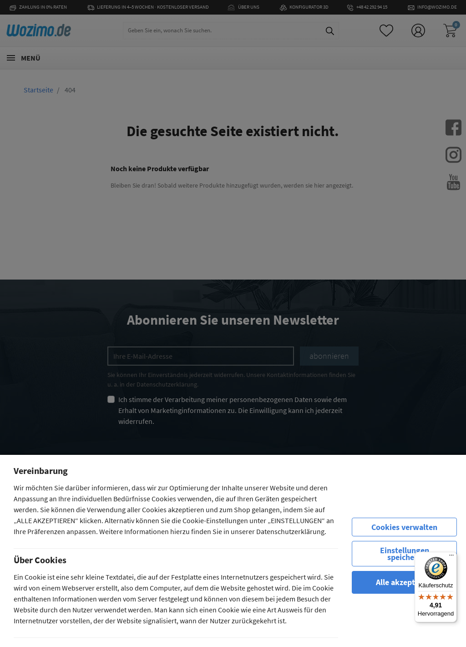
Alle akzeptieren (404, 582)
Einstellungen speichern (404, 553)
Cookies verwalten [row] (404, 527)
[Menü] (451, 557)
